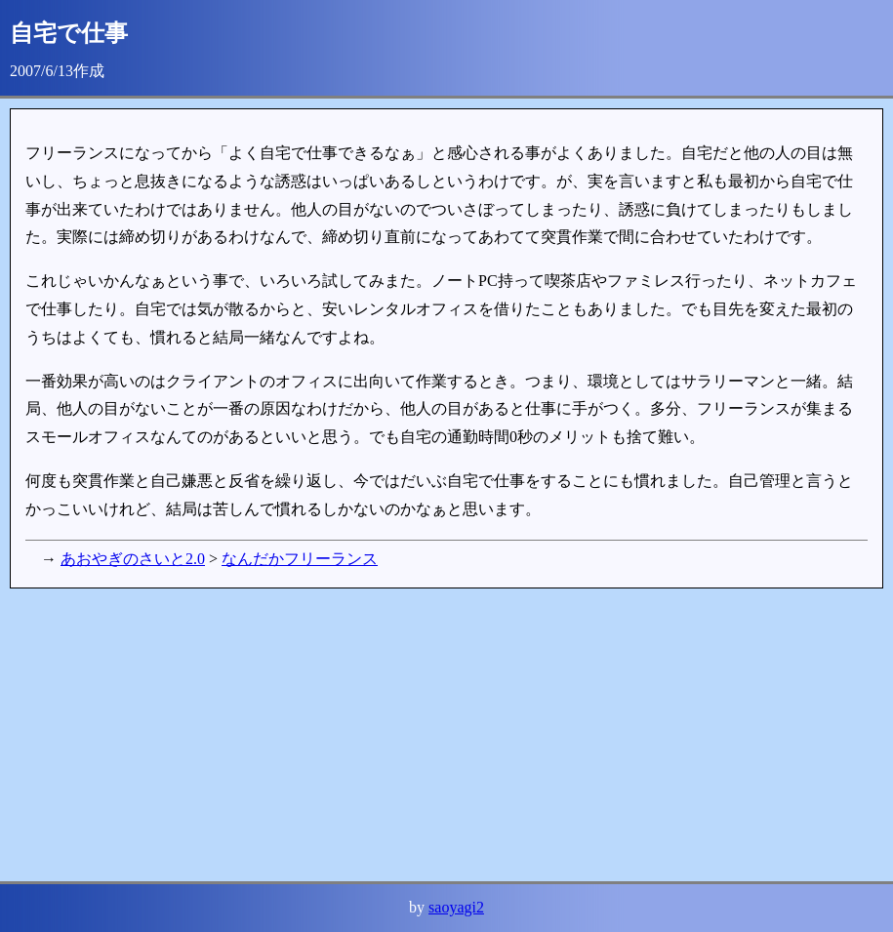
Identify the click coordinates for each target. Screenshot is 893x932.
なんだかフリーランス (300, 558)
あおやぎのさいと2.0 (133, 558)
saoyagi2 (456, 907)
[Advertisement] (446, 734)
